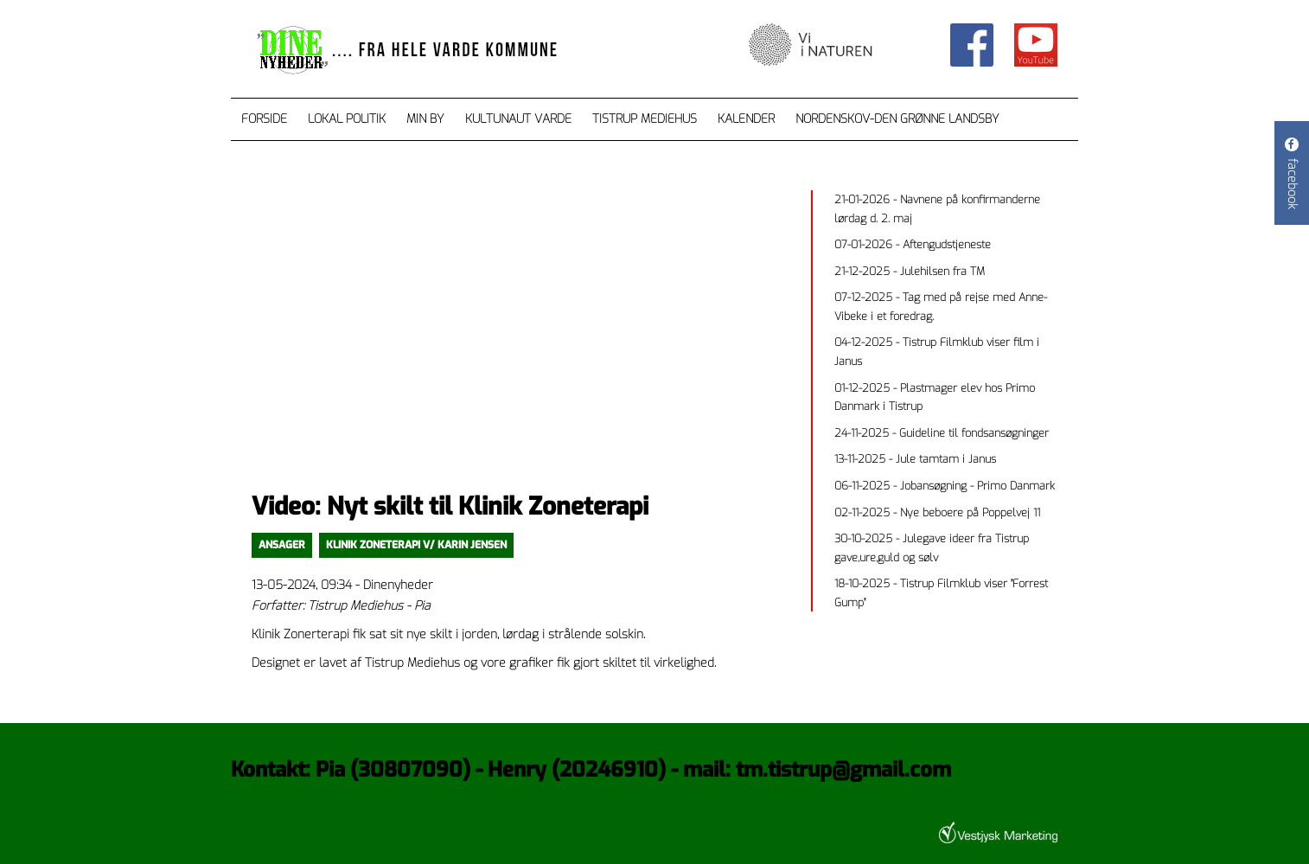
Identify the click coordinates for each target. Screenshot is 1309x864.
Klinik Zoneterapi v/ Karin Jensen (416, 545)
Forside (264, 119)
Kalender (746, 119)
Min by (425, 119)
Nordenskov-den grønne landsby (897, 119)
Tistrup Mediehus (644, 119)
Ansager (282, 545)
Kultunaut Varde (518, 119)
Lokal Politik (347, 119)
